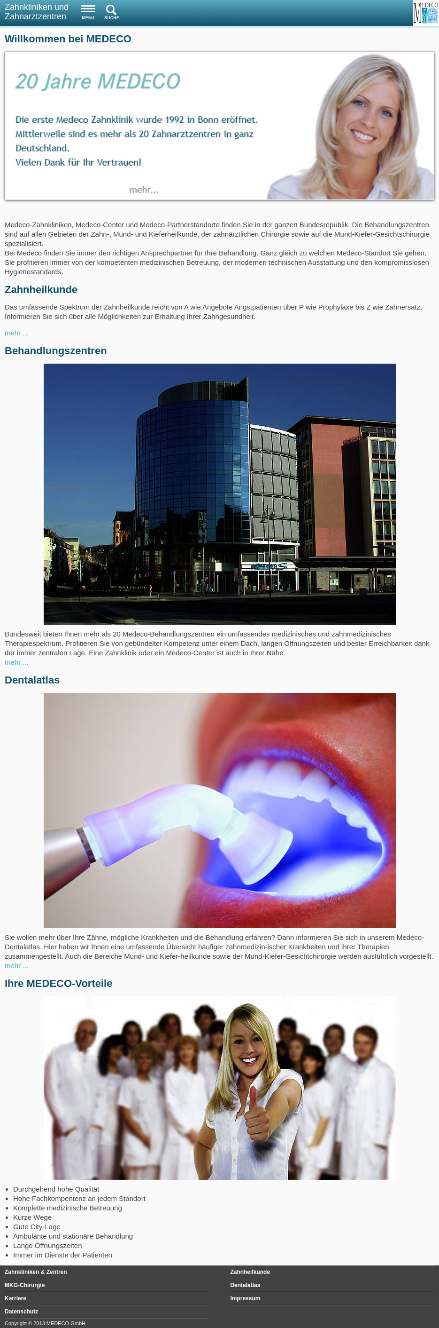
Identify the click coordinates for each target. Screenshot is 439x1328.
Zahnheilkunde (250, 1272)
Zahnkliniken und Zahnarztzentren (37, 11)
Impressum (245, 1298)
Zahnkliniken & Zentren (36, 1272)
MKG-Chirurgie (25, 1285)
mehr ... (17, 333)
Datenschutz (21, 1311)
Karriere (15, 1298)
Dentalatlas (245, 1285)
